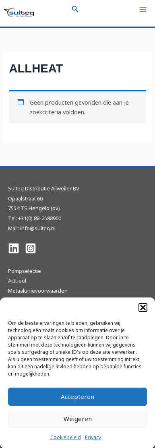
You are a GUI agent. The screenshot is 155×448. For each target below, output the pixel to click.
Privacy (93, 441)
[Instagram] (30, 248)
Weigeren (78, 423)
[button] (143, 311)
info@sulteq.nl (38, 228)
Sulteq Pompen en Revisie (40, 300)
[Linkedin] (13, 248)
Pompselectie (24, 271)
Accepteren (77, 400)
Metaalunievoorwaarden (38, 290)
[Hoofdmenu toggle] (143, 9)
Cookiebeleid (65, 441)
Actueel (17, 280)
